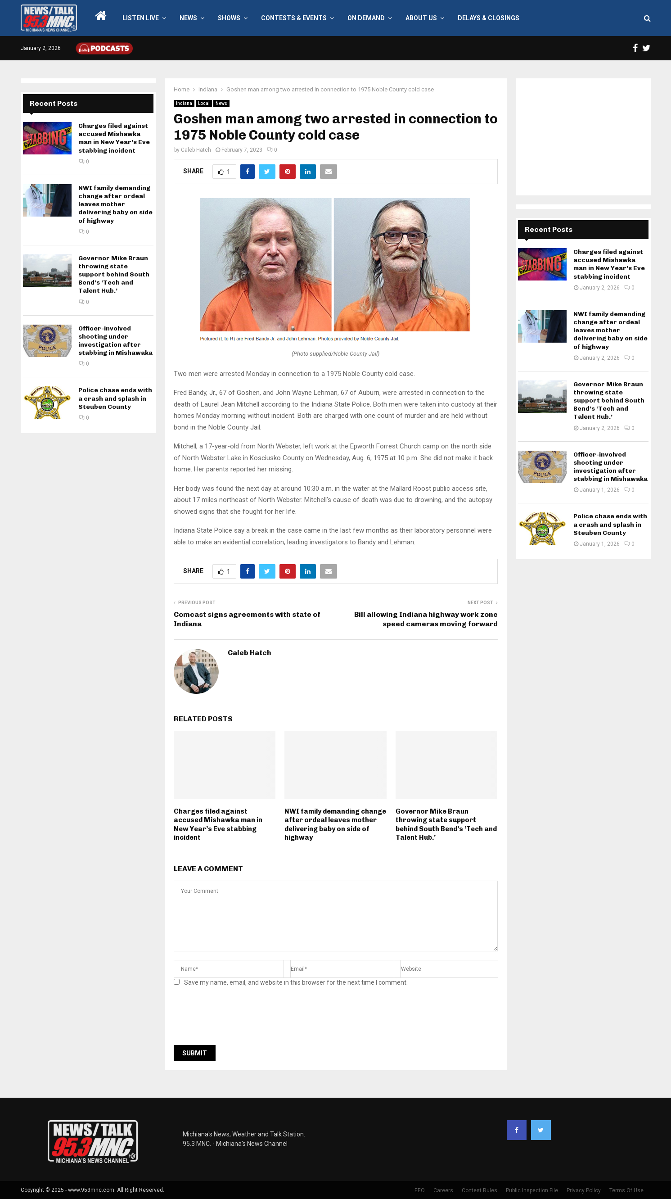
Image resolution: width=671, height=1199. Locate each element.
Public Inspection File (532, 1190)
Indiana (184, 103)
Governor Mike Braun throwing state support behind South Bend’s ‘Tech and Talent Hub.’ (446, 824)
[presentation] (242, 1018)
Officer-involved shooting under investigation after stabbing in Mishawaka (115, 341)
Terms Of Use (626, 1190)
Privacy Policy (584, 1190)
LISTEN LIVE (140, 18)
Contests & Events (294, 18)
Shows (229, 18)
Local (204, 103)
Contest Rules (479, 1190)
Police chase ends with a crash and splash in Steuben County (115, 398)
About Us (421, 18)
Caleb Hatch (196, 150)
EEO (419, 1190)
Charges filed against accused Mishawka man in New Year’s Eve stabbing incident (218, 824)
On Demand (366, 18)
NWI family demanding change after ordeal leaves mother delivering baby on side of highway (335, 824)
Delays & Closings (488, 18)
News (188, 18)
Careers (443, 1190)
